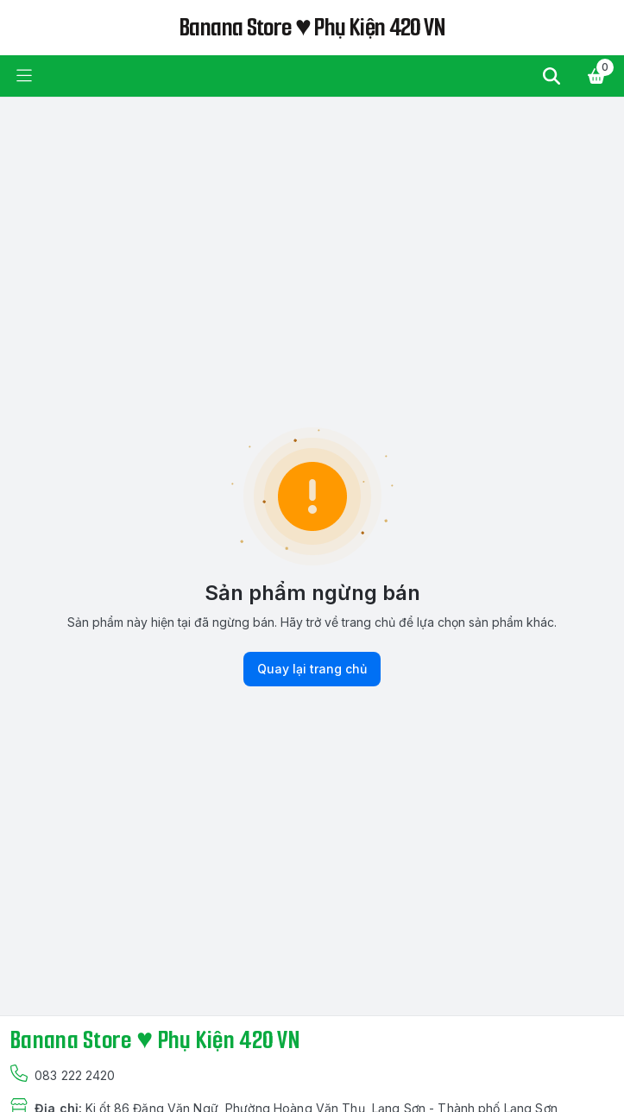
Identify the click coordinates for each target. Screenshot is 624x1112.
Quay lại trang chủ (312, 669)
